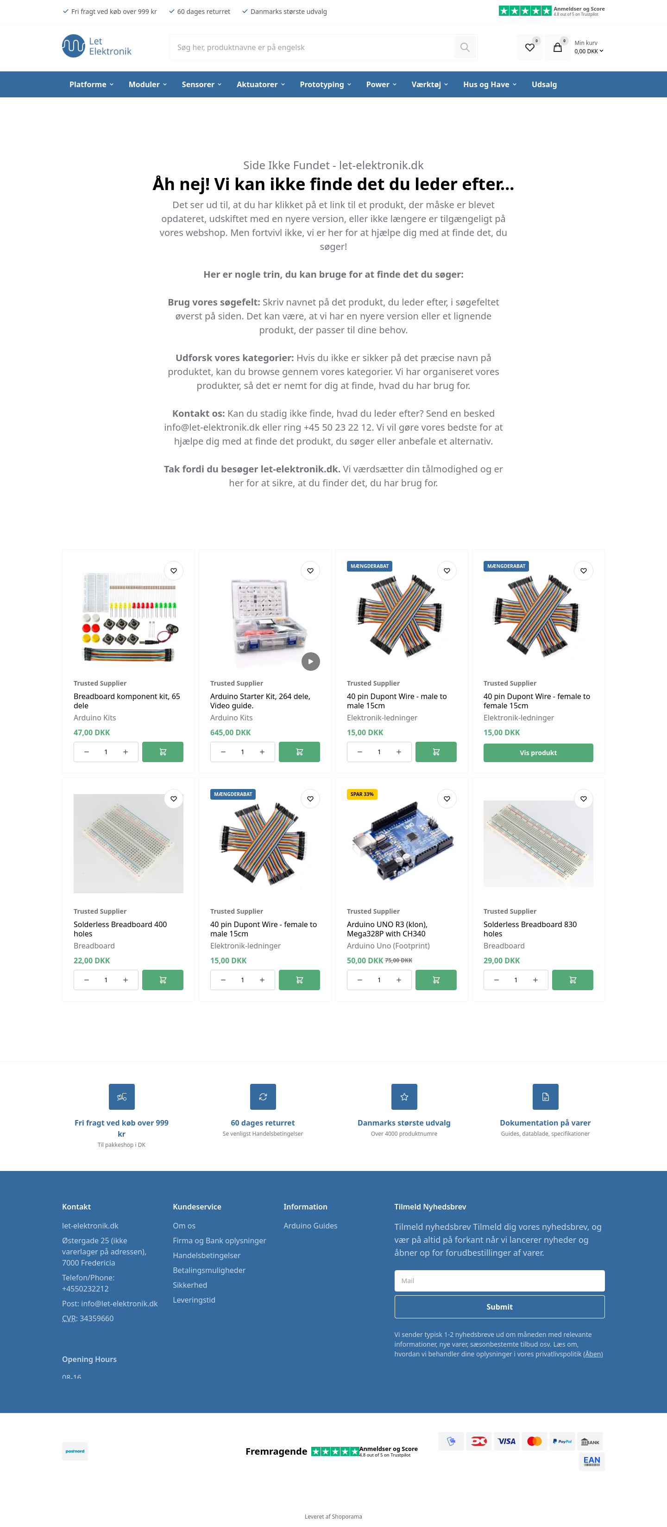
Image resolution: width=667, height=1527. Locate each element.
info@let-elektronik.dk (119, 1305)
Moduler (148, 84)
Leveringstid (194, 1301)
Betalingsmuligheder (209, 1271)
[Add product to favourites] (173, 570)
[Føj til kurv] (162, 752)
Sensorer (202, 84)
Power (382, 84)
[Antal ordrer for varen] (106, 752)
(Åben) (593, 1355)
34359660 (96, 1320)
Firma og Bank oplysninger (219, 1242)
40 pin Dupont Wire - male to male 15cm (397, 701)
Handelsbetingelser (206, 1257)
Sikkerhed (190, 1286)
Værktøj (430, 84)
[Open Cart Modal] (558, 47)
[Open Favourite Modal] (530, 47)
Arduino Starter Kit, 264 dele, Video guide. (260, 701)
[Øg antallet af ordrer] (125, 752)
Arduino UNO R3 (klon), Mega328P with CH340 (387, 929)
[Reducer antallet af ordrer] (86, 752)
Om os (184, 1227)
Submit (499, 1308)
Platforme (92, 84)
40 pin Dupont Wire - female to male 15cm (263, 929)
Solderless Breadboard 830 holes (530, 929)
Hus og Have (490, 84)
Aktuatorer (261, 84)
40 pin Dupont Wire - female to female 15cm (537, 701)
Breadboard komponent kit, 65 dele (127, 701)
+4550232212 (85, 1290)
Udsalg (544, 84)
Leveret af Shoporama (333, 1518)
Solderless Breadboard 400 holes (120, 929)
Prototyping (326, 84)
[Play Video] (311, 661)
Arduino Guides (310, 1227)
